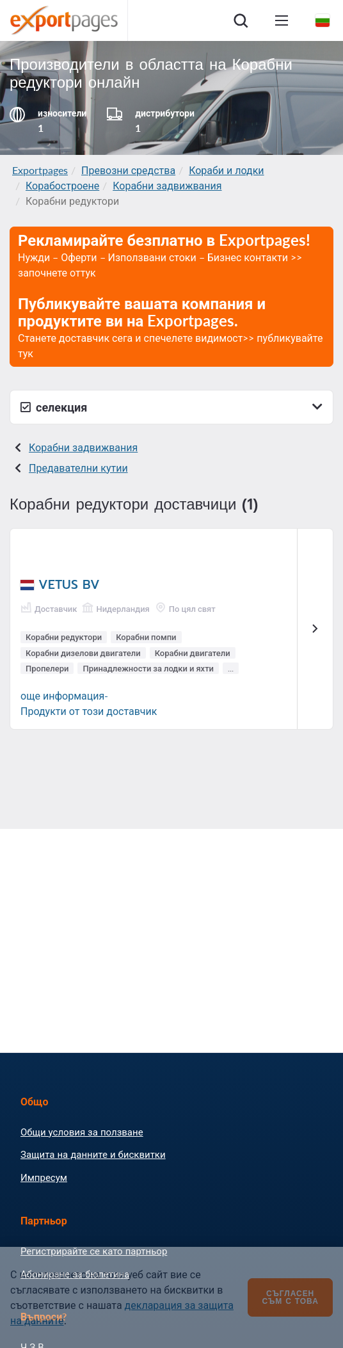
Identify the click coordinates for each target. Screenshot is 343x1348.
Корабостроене (62, 185)
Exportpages (40, 170)
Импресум (43, 1177)
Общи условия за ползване (81, 1131)
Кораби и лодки (226, 170)
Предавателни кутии (78, 467)
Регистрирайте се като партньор (93, 1250)
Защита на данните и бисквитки (93, 1154)
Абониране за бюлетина (74, 1274)
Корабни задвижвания (167, 185)
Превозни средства (128, 170)
